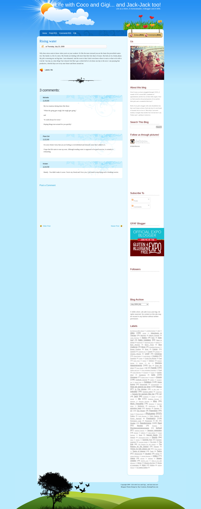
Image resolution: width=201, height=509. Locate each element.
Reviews (154, 425)
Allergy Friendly (154, 335)
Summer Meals (143, 442)
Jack (136, 396)
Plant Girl (46, 136)
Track (152, 451)
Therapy (156, 446)
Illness (159, 387)
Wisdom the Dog (149, 463)
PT (157, 421)
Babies (144, 338)
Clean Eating (137, 356)
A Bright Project (150, 331)
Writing (152, 465)
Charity (150, 351)
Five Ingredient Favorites (149, 370)
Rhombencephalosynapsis (139, 428)
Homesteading (155, 384)
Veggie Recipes (145, 456)
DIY (149, 363)
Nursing (156, 408)
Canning (133, 351)
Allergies (143, 335)
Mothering (141, 406)
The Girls (153, 442)
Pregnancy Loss (135, 421)
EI (146, 368)
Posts (135, 201)
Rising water (48, 41)
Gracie (159, 377)
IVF (160, 394)
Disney (141, 363)
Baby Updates (144, 340)
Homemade (143, 384)
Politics (132, 416)
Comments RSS (65, 33)
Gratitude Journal (141, 380)
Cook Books (146, 356)
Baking (158, 342)
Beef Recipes (135, 345)
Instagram (159, 391)
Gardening (142, 375)
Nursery (148, 408)
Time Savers (158, 449)
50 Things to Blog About (137, 331)
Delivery (151, 360)
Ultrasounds (138, 454)
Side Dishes (151, 433)
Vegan (157, 454)
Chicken (157, 351)
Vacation (148, 454)
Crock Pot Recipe (150, 358)
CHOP (147, 354)
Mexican (132, 401)
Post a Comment (47, 185)
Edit (74, 33)
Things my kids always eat (140, 449)
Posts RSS (53, 33)
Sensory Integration (154, 430)
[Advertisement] (60, 206)
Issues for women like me (143, 394)
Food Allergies (137, 372)
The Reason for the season (147, 444)
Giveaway (133, 377)
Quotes (132, 423)
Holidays (147, 382)
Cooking (155, 356)
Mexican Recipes (144, 401)
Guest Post (138, 382)
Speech (132, 437)
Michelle (46, 98)
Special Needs (152, 435)
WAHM (142, 458)
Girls (153, 375)
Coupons (133, 358)
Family (154, 368)
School (159, 428)
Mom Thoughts (137, 404)
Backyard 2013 (149, 342)
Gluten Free (144, 377)
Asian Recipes (134, 338)
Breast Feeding (135, 349)
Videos (132, 458)
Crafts (140, 358)
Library (153, 396)
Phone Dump (139, 414)
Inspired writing (148, 391)
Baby (153, 338)
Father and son (134, 370)
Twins (159, 451)
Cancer (155, 349)
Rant (160, 423)
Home (44, 33)
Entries (136, 35)
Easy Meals (140, 368)
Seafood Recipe (139, 430)
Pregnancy (151, 418)
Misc (155, 401)
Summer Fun (147, 440)
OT (131, 411)
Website (150, 458)
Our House (141, 411)
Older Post (47, 226)
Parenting (153, 411)
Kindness (145, 396)
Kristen (45, 164)
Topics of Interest (139, 451)
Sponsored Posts (144, 437)
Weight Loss (144, 460)
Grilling (152, 380)
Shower (136, 433)
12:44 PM (46, 167)
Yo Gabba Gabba (142, 467)
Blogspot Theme (126, 487)
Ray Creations (142, 487)
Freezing (145, 372)
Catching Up (141, 351)
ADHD (144, 333)
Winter (139, 463)
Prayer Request (136, 418)
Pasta (132, 414)
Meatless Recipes (153, 399)
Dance (144, 360)
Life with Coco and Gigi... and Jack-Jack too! (108, 5)
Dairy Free (136, 360)
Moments (151, 404)
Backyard (139, 342)
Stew (131, 440)
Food (160, 370)
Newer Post (115, 226)
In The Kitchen (141, 389)
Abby (132, 333)
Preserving (148, 421)
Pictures (150, 413)
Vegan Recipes (134, 456)
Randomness (145, 423)
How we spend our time (140, 387)
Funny (153, 372)
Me (52, 70)
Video (155, 456)
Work (144, 465)
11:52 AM (46, 139)
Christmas (158, 354)
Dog (150, 365)
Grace (152, 377)
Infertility (133, 391)
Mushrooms (152, 406)
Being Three (149, 345)
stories (138, 440)
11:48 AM (46, 100)
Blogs (143, 347)
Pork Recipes (142, 416)
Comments (152, 35)
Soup (140, 435)
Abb (158, 331)
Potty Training (154, 416)
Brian (146, 349)
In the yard (155, 389)
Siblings (143, 433)
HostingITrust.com (152, 487)
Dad (160, 358)
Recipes (140, 426)
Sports (154, 437)
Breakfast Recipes (154, 347)
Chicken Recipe (135, 354)
